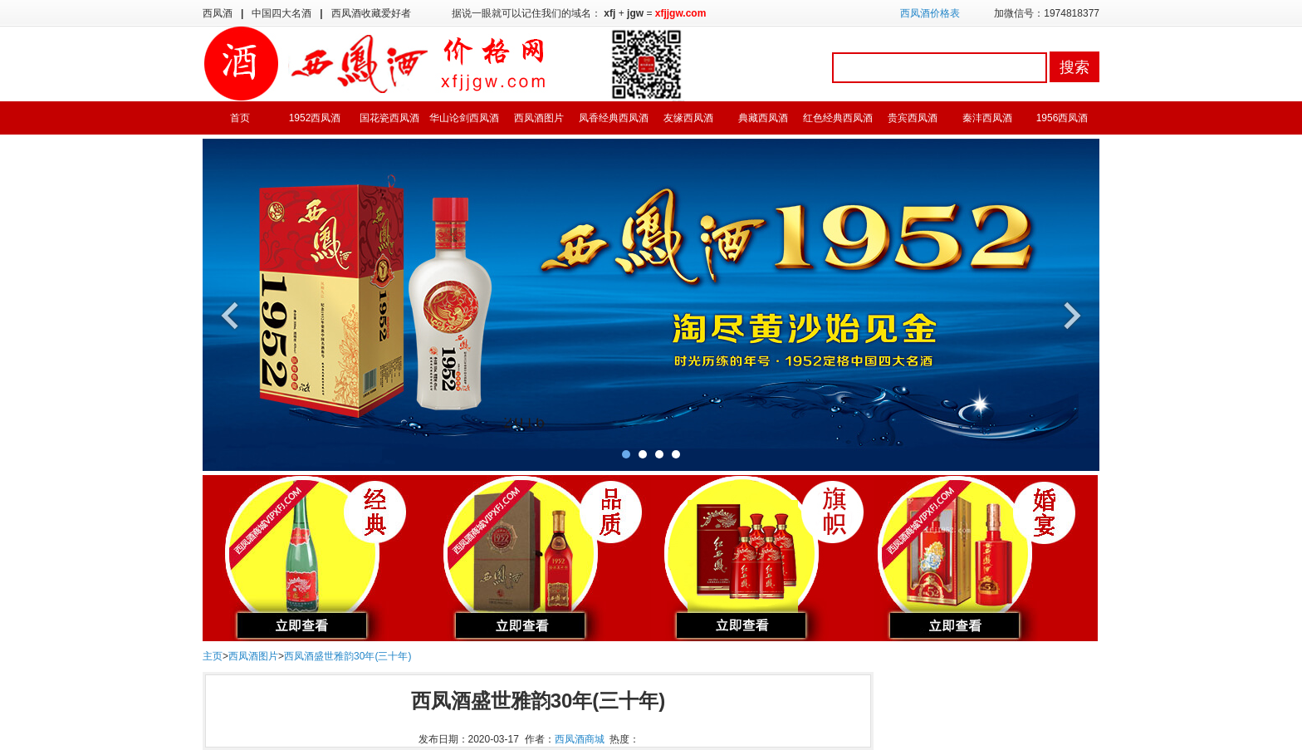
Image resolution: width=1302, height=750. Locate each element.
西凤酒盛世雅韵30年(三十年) (347, 656)
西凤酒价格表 (930, 13)
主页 (213, 656)
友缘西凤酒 (688, 118)
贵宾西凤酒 (912, 118)
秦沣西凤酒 (987, 118)
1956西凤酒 (1062, 118)
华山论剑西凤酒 (464, 118)
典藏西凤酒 (763, 118)
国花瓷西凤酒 (389, 118)
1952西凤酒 (315, 118)
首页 (240, 118)
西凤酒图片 (539, 118)
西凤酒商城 (579, 739)
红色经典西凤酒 (838, 118)
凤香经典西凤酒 (614, 118)
